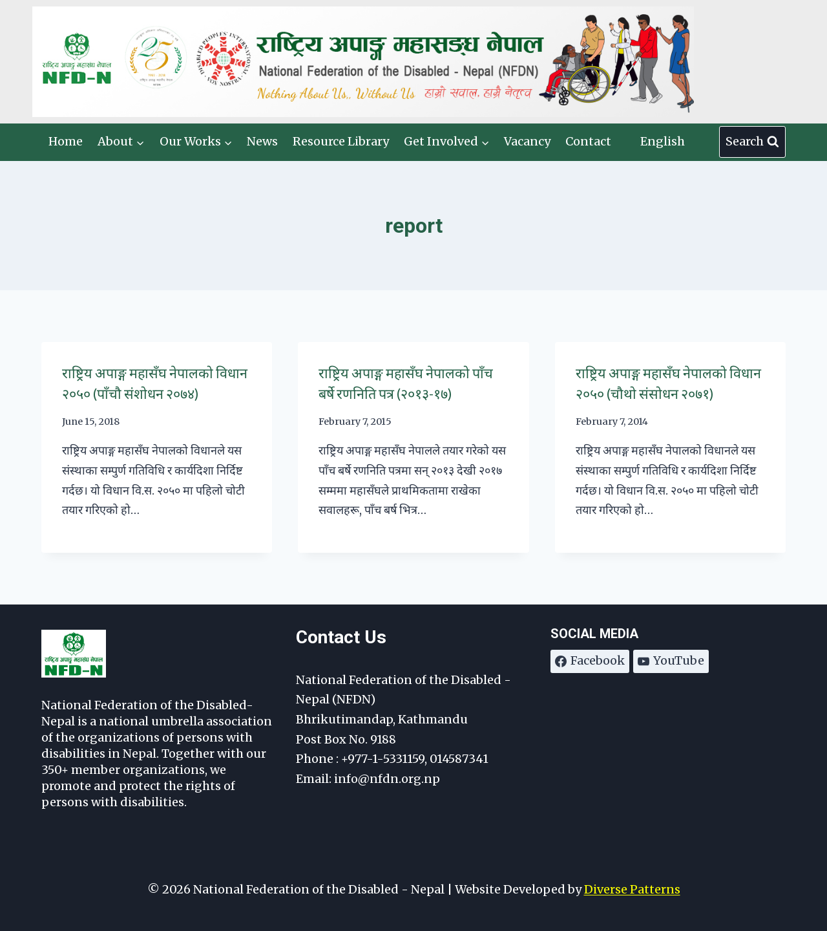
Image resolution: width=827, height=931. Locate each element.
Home (65, 141)
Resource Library (341, 141)
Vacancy (527, 141)
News (262, 141)
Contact (588, 141)
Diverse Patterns (632, 889)
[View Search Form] (752, 142)
